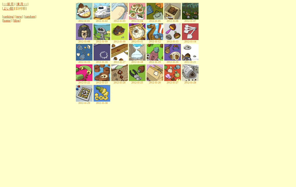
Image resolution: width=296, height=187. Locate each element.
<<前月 (8, 4)
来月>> (22, 4)
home (6, 20)
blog (16, 20)
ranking (8, 16)
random (30, 16)
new (19, 16)
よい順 (8, 8)
